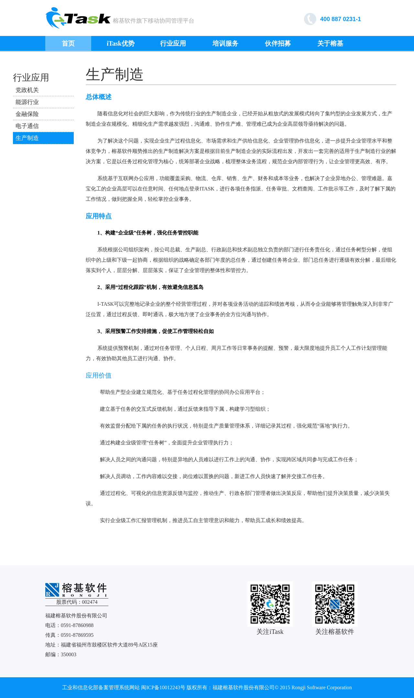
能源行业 (27, 102)
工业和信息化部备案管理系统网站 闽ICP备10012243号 (123, 687)
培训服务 (225, 43)
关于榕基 (330, 43)
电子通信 (27, 126)
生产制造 (27, 138)
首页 (68, 43)
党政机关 (27, 90)
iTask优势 (121, 43)
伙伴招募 (278, 43)
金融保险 (27, 114)
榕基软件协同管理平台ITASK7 (78, 18)
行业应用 (173, 43)
